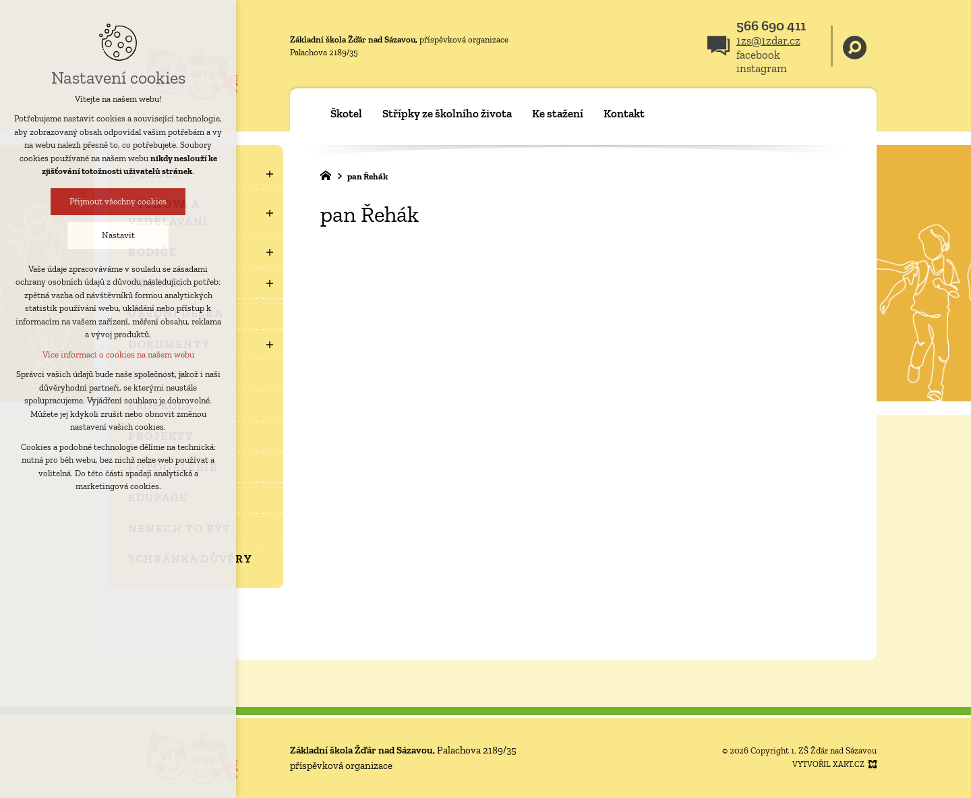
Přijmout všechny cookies (115, 201)
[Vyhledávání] (854, 46)
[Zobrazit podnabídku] (269, 174)
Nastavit (115, 235)
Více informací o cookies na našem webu (116, 354)
